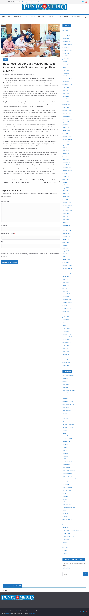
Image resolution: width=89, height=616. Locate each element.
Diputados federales (68, 424)
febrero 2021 (66, 196)
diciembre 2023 (67, 110)
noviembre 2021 (67, 170)
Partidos (64, 499)
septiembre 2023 (67, 119)
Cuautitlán (65, 407)
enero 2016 (65, 365)
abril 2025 (65, 64)
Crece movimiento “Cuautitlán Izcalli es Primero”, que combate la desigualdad (15, 181)
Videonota (65, 553)
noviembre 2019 (67, 233)
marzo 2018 (65, 291)
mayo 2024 (65, 96)
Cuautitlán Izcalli (31, 74)
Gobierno (65, 456)
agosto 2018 (65, 277)
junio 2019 (65, 248)
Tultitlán (64, 542)
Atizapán (65, 378)
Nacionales (65, 482)
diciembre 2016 (67, 334)
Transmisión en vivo (68, 536)
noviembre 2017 (67, 302)
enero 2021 (65, 199)
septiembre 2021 (67, 176)
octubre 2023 (66, 116)
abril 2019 (65, 254)
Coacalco (65, 387)
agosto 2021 (65, 179)
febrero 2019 (66, 259)
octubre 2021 (66, 173)
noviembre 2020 (67, 205)
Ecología (64, 430)
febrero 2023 (66, 130)
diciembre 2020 (67, 202)
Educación (65, 436)
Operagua (65, 496)
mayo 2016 (65, 354)
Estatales (65, 453)
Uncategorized (66, 545)
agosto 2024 (65, 87)
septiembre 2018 (67, 274)
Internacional (66, 464)
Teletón (64, 522)
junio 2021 (65, 185)
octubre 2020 (66, 208)
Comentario (5, 201)
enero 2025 (65, 73)
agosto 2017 (65, 311)
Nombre (4, 225)
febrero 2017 (66, 328)
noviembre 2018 (67, 268)
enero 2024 (65, 107)
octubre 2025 (66, 47)
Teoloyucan (65, 525)
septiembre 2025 (67, 50)
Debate (64, 416)
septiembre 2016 (67, 342)
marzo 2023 (65, 127)
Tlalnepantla (66, 533)
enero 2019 (65, 262)
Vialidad (64, 550)
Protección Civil (66, 505)
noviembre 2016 (67, 337)
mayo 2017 (65, 320)
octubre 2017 (66, 305)
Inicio (9, 16)
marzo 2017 (65, 325)
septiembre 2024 (67, 84)
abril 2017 (65, 322)
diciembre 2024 (67, 76)
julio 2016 (65, 348)
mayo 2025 (65, 61)
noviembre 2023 (67, 113)
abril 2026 (65, 30)
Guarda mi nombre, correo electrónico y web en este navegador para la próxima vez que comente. (30, 255)
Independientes (67, 462)
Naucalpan (65, 485)
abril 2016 (65, 357)
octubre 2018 (66, 271)
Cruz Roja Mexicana (68, 404)
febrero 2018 (66, 294)
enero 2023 (65, 133)
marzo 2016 (65, 360)
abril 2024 (65, 99)
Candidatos (65, 384)
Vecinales (65, 548)
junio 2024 (65, 93)
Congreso (29, 16)
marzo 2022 (65, 159)
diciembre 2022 (67, 136)
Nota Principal (66, 490)
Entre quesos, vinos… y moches (31, 2)
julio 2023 (65, 125)
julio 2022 (65, 147)
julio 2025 (65, 56)
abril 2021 (65, 190)
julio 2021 (65, 182)
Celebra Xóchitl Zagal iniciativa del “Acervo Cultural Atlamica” (46, 181)
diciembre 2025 (67, 41)
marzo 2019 (65, 256)
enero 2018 (65, 297)
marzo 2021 (65, 193)
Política (64, 502)
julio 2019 (65, 245)
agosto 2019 (65, 242)
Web (2, 242)
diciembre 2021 (67, 168)
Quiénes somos (63, 16)
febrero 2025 (66, 70)
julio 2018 (65, 279)
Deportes (65, 419)
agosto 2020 (65, 213)
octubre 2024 (66, 82)
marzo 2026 (65, 33)
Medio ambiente (67, 476)
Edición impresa (76, 16)
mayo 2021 (65, 188)
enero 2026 (65, 39)
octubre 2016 (66, 340)
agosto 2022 (65, 145)
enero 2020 (65, 228)
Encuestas (65, 444)
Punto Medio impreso (68, 507)
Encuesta (52, 16)
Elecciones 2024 (67, 439)
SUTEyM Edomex (67, 519)
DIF (63, 421)
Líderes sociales (67, 473)
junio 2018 (65, 282)
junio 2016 (65, 351)
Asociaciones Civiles (68, 376)
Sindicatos (65, 516)
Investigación (66, 467)
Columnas (41, 16)
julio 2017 (65, 314)
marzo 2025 (65, 67)
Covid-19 (65, 398)
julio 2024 (65, 90)
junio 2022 (65, 150)
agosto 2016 (65, 345)
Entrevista (65, 447)
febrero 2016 (66, 363)
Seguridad (65, 513)
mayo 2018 (65, 285)
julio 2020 (65, 216)
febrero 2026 (66, 36)
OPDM (64, 493)
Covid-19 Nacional (67, 401)
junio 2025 (65, 59)
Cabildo (5, 59)
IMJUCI (64, 459)
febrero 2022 (66, 162)
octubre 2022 (66, 142)
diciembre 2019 (67, 231)
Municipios (17, 16)
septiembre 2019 (67, 239)
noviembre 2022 (67, 139)
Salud (64, 510)
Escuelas (65, 450)
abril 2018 (65, 288)
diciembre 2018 (67, 265)
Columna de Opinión (68, 390)
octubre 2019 (66, 236)
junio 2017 (65, 317)
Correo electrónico (8, 233)
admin (6, 74)
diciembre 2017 (67, 299)
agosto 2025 (65, 53)
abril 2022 (65, 156)
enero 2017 (65, 331)
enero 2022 (65, 165)
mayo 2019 (65, 251)
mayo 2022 (65, 153)
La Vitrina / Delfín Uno (68, 470)
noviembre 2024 (67, 79)
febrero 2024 (66, 104)
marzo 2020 (65, 222)
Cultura (64, 413)
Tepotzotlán (65, 528)
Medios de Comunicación (69, 479)
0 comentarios (21, 74)
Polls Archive (66, 568)
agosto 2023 (65, 122)
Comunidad (65, 393)
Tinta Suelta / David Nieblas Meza (72, 530)
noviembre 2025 (67, 44)
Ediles (64, 433)
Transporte (65, 539)
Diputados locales (67, 427)
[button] (22, 16)
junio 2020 (65, 219)
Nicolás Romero (67, 487)
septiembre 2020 (67, 211)
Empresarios (66, 441)
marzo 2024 (65, 102)
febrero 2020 (66, 225)
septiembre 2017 (67, 308)
